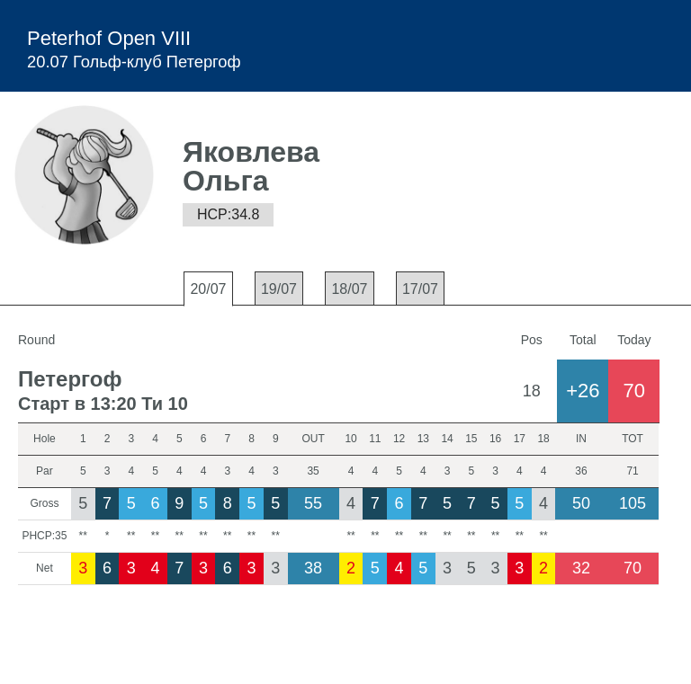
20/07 (208, 289)
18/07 (349, 289)
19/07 (279, 289)
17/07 (420, 289)
